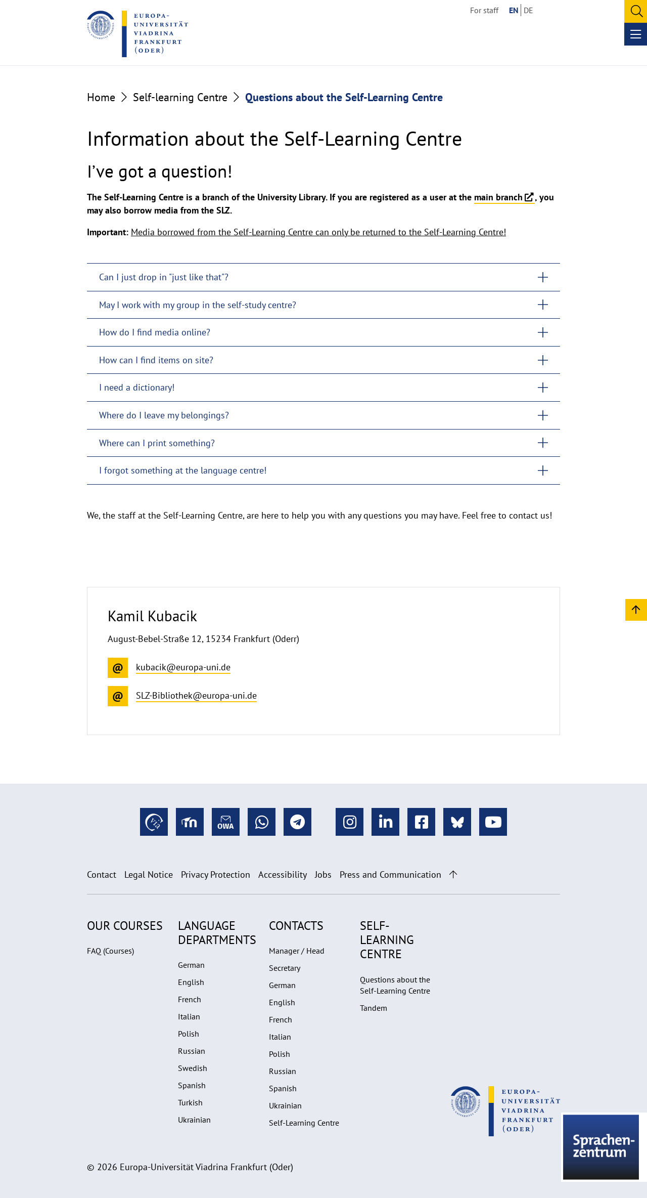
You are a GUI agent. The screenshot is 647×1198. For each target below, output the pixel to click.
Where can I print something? (157, 443)
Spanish (192, 1085)
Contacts (296, 925)
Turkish (190, 1102)
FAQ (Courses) (110, 951)
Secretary (284, 968)
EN (514, 10)
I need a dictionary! (136, 387)
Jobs (323, 874)
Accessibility (282, 874)
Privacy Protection (215, 874)
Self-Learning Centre (304, 1123)
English (191, 982)
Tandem (373, 1008)
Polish (188, 1034)
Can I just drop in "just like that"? (163, 277)
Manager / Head (297, 951)
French (189, 999)
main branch (498, 197)
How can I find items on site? (156, 360)
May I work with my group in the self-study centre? (197, 305)
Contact (101, 874)
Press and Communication (390, 874)
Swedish (192, 1068)
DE (528, 10)
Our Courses (125, 925)
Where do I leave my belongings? (164, 415)
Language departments (217, 933)
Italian (189, 1016)
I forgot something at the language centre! (182, 470)
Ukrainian (194, 1120)
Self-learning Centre (180, 97)
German (191, 965)
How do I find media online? (154, 332)
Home (101, 97)
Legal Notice (148, 874)
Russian (191, 1051)
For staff (484, 10)
